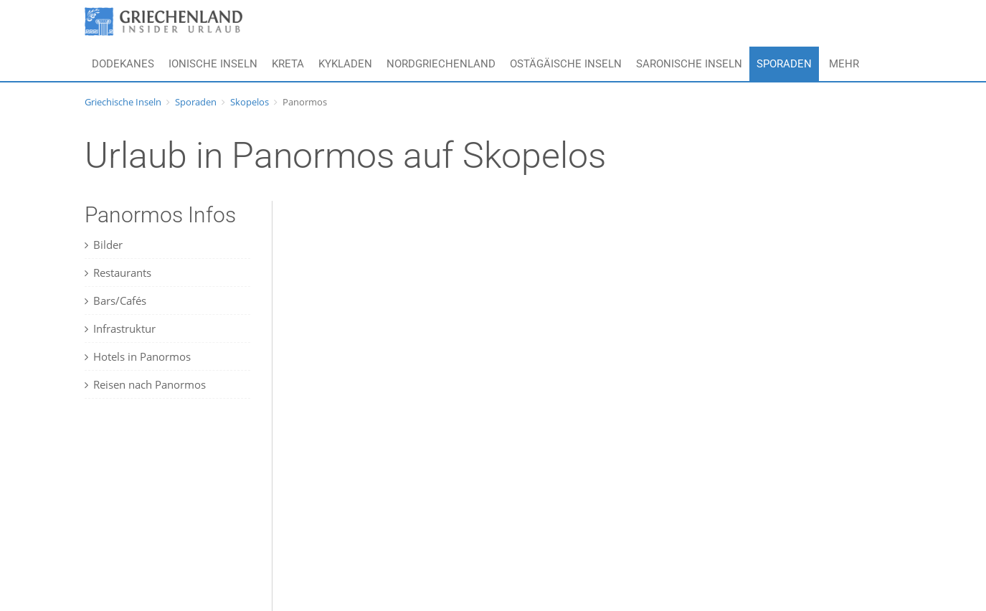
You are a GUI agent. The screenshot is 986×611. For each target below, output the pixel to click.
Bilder (104, 244)
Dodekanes (123, 63)
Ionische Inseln (213, 63)
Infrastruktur (120, 328)
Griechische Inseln (123, 101)
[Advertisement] (174, 517)
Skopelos (249, 101)
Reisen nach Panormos (145, 384)
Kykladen (345, 63)
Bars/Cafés (115, 300)
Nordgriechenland (441, 63)
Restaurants (118, 272)
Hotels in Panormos (138, 356)
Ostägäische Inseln (566, 63)
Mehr (844, 63)
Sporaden (784, 63)
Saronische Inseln (689, 63)
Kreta (288, 63)
